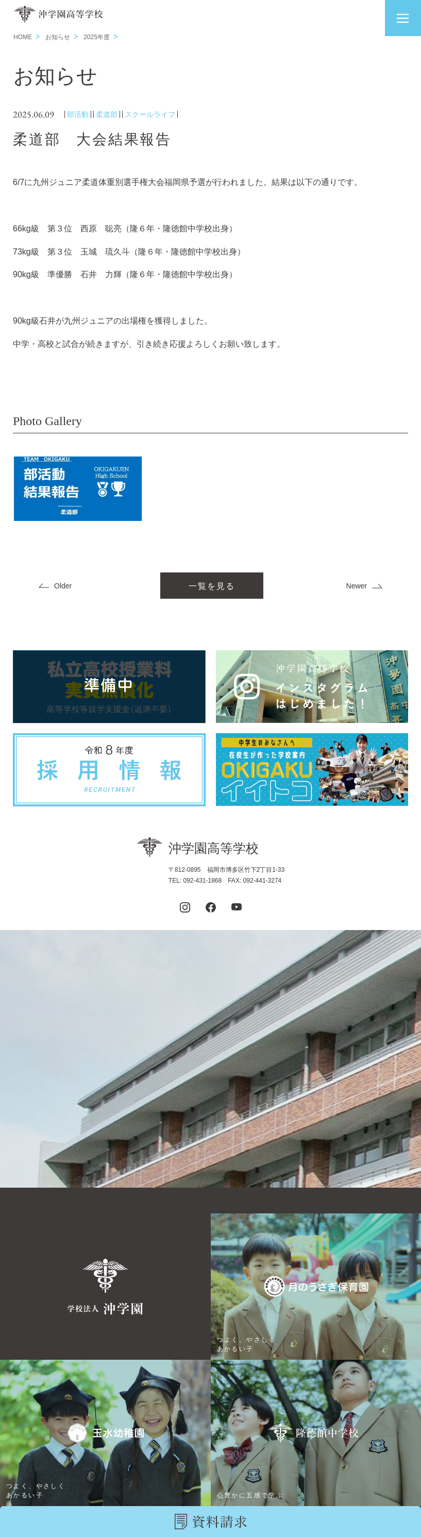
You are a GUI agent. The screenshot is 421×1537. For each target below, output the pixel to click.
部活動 (78, 114)
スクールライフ (150, 114)
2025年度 (96, 37)
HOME (22, 37)
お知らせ (57, 37)
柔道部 (106, 114)
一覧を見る (212, 586)
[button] (403, 18)
